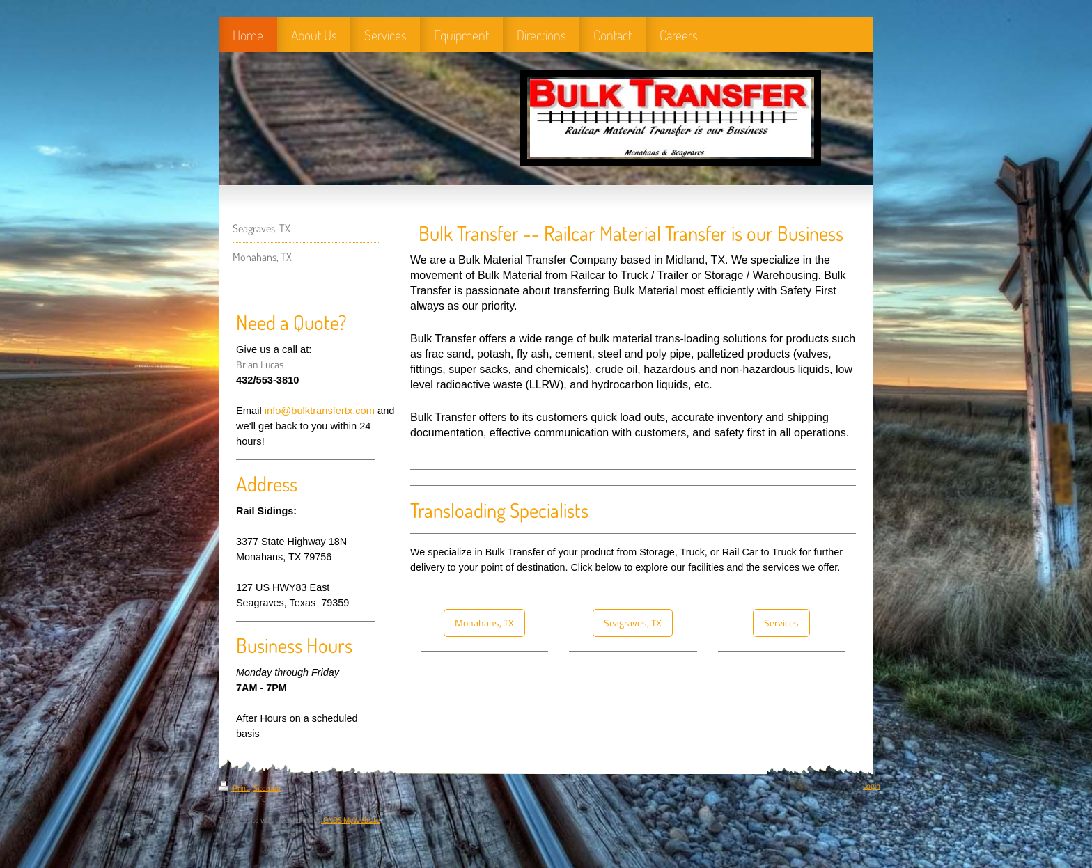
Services (781, 623)
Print (234, 788)
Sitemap (267, 788)
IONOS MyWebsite (350, 820)
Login (871, 785)
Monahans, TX (484, 623)
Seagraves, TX (633, 623)
